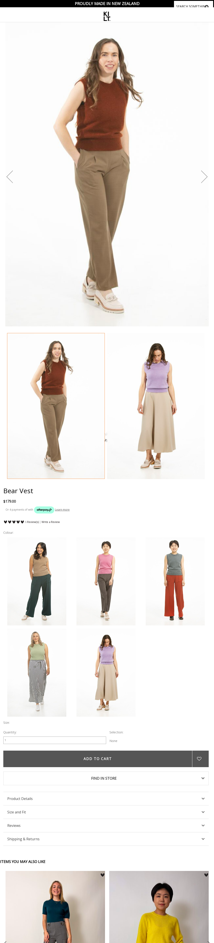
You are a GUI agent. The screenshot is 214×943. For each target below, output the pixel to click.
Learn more (62, 509)
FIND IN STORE (104, 778)
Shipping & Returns (23, 839)
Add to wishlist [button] (200, 759)
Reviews (14, 825)
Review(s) (33, 522)
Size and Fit (16, 812)
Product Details (20, 798)
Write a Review (51, 522)
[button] (102, 875)
